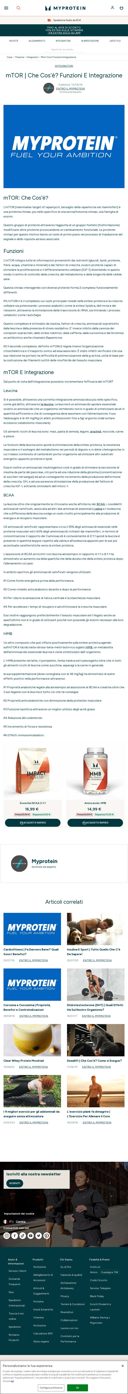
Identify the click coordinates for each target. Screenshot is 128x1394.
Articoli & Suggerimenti (41, 1291)
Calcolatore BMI (43, 1333)
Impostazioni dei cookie (19, 1213)
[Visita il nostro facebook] (14, 1235)
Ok (77, 1388)
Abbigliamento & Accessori (43, 1277)
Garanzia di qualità (71, 1274)
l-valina (97, 509)
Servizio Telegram (100, 1288)
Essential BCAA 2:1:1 (33, 803)
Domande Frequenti (14, 1281)
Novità (13, 40)
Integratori (63, 40)
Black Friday (97, 1296)
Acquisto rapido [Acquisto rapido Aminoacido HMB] (95, 823)
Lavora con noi (69, 1328)
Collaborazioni (68, 1320)
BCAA (101, 504)
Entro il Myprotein (70, 88)
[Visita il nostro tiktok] (22, 1235)
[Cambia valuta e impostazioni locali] (64, 1222)
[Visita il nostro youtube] (30, 1235)
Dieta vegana (41, 1341)
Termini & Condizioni (72, 1304)
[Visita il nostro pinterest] (46, 1235)
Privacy (64, 1296)
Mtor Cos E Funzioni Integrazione (58, 57)
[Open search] (18, 8)
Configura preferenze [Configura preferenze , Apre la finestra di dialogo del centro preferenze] (51, 1388)
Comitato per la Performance (69, 1339)
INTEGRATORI (64, 66)
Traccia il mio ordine (16, 1316)
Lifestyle (115, 40)
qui (12, 1381)
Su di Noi (65, 1266)
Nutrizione (39, 1266)
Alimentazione (90, 40)
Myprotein (45, 861)
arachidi (95, 431)
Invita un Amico (104, 1270)
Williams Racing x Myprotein (100, 1320)
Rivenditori (66, 1312)
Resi (11, 1292)
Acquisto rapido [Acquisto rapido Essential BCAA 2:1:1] (33, 823)
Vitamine (38, 1317)
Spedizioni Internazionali (17, 1303)
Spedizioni (15, 1326)
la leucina (47, 404)
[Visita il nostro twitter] (38, 1235)
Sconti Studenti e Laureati (100, 1307)
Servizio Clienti (17, 1270)
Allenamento (37, 40)
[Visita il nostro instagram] (6, 1235)
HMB (89, 647)
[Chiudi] (122, 1366)
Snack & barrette (43, 1309)
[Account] (113, 8)
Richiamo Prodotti (14, 1337)
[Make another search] (64, 49)
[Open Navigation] (6, 8)
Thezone (19, 57)
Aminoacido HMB (95, 803)
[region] (64, 1377)
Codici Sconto (98, 1280)
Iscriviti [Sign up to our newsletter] (14, 1183)
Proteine (38, 1301)
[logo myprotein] (65, 8)
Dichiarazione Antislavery (68, 1285)
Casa (9, 57)
